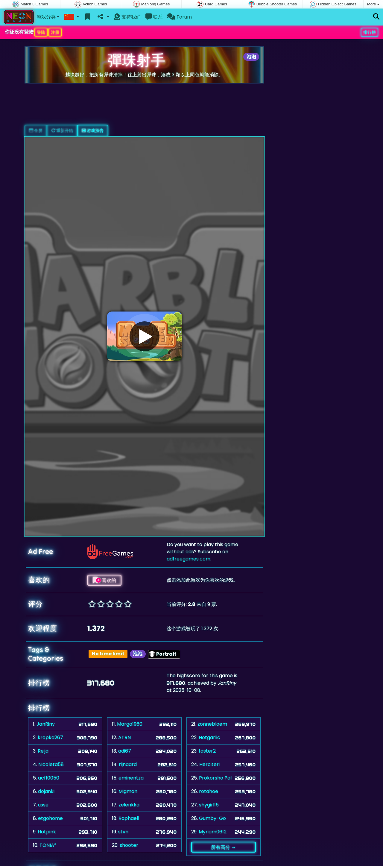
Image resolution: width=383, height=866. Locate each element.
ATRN (124, 737)
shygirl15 (209, 804)
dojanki (46, 791)
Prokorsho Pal (215, 777)
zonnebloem (212, 724)
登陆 (41, 32)
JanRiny (46, 724)
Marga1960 (129, 724)
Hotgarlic (209, 737)
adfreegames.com (188, 558)
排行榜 (369, 32)
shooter (129, 845)
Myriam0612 (213, 831)
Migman (127, 791)
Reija (43, 751)
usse (43, 804)
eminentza (131, 777)
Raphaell (128, 818)
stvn (123, 831)
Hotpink (47, 831)
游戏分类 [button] (46, 16)
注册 (55, 32)
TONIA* (48, 845)
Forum (179, 16)
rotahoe (208, 791)
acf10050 (48, 777)
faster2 (207, 751)
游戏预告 (93, 130)
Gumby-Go (212, 818)
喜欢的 (104, 580)
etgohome (50, 818)
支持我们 (127, 16)
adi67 (124, 751)
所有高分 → (223, 847)
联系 (153, 16)
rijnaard (128, 764)
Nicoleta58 (51, 764)
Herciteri (209, 764)
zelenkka (128, 804)
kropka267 (50, 737)
